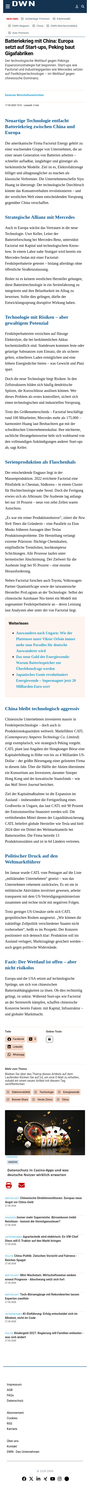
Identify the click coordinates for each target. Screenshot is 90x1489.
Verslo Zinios (45, 1099)
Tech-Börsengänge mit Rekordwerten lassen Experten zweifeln (42, 1296)
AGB (10, 1390)
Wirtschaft (12, 1198)
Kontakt (12, 1446)
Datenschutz (15, 1400)
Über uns (12, 1441)
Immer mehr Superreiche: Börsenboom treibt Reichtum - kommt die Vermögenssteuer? (40, 1219)
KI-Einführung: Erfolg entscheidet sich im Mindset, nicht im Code (41, 1316)
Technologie (47, 1092)
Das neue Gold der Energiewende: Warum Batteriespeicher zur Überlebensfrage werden (43, 663)
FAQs (10, 1395)
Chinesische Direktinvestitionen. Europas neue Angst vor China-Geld (43, 1200)
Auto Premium (20, 32)
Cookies (12, 1418)
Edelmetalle (63, 18)
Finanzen (11, 1157)
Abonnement (15, 1413)
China (39, 25)
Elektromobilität (21, 1092)
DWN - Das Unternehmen (23, 1452)
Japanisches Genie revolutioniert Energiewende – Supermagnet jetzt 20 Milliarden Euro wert (46, 681)
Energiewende (71, 1092)
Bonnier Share (20, 1099)
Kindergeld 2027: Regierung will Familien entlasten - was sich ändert (44, 1335)
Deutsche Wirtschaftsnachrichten (24, 95)
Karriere (12, 1429)
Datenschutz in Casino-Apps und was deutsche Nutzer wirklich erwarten (38, 1172)
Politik (9, 1256)
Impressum (14, 1384)
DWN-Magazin (20, 25)
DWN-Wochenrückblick (64, 25)
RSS (9, 1423)
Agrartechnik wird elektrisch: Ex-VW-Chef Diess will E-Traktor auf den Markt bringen (41, 1239)
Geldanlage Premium (37, 18)
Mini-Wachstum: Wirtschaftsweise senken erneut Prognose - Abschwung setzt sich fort (40, 1277)
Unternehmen (13, 1237)
